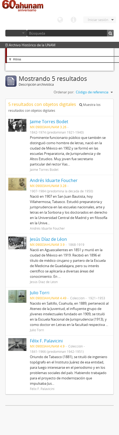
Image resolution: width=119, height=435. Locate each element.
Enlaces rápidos (73, 20)
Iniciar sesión (98, 19)
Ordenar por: (64, 92)
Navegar (16, 33)
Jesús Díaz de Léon (48, 239)
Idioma (60, 20)
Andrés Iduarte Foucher (54, 180)
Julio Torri (39, 293)
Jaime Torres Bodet (49, 122)
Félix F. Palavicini (46, 341)
